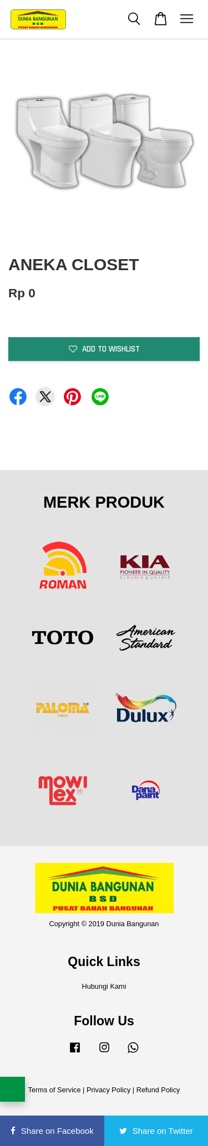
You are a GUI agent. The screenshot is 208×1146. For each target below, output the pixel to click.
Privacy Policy (108, 1090)
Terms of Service (54, 1090)
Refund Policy (158, 1090)
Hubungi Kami (104, 986)
